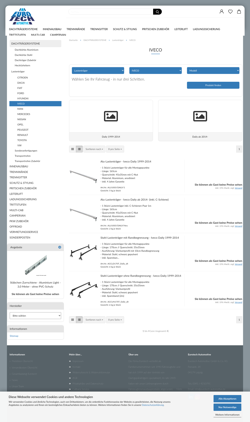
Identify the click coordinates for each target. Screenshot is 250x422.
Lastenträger (18, 71)
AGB (75, 377)
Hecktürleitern (22, 65)
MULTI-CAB (39, 36)
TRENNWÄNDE (77, 30)
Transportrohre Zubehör (27, 161)
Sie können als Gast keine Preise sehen (35, 294)
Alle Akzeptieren (227, 398)
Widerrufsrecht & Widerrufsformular (91, 372)
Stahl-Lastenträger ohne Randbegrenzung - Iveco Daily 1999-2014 (141, 277)
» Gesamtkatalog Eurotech (23, 373)
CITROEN (22, 77)
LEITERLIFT (182, 30)
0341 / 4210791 (201, 383)
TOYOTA (22, 140)
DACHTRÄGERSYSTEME (24, 30)
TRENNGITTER (100, 30)
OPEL (20, 124)
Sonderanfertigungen (26, 150)
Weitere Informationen (227, 414)
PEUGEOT (22, 129)
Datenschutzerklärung (153, 405)
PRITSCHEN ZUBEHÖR (156, 30)
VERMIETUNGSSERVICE (24, 231)
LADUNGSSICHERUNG (207, 30)
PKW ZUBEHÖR (19, 221)
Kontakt (76, 366)
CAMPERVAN (59, 36)
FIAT (19, 87)
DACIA (21, 82)
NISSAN (21, 119)
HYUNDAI (22, 98)
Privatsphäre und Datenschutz (88, 383)
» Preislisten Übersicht (21, 361)
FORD (20, 93)
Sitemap (14, 335)
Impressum (78, 361)
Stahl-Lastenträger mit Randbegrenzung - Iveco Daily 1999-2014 (140, 239)
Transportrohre (23, 155)
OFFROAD (16, 226)
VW (19, 145)
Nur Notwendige (227, 407)
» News (14, 380)
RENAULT (22, 134)
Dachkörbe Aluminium (26, 49)
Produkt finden (213, 85)
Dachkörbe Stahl (23, 54)
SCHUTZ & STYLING (126, 30)
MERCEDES (23, 114)
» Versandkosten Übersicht (23, 367)
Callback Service (81, 389)
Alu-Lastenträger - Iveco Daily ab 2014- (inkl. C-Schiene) (135, 201)
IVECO (21, 103)
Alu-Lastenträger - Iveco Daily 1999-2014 (126, 163)
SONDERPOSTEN (20, 237)
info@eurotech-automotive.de (210, 389)
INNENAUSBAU (53, 30)
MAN (20, 108)
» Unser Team (17, 386)
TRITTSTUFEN (18, 36)
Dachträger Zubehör (25, 60)
